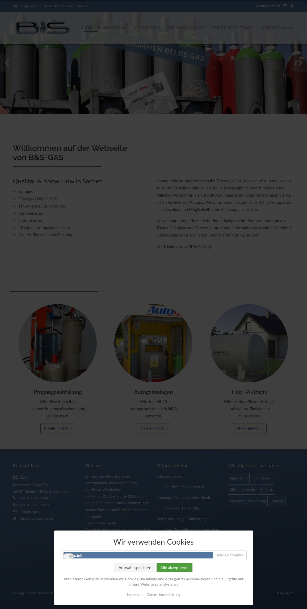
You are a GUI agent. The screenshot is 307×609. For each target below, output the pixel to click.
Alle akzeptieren (175, 570)
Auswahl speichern (135, 570)
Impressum (135, 597)
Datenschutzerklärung (163, 597)
